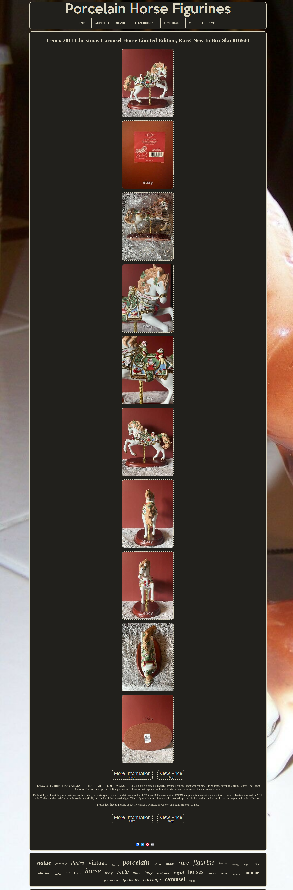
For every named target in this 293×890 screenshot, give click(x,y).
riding (192, 880)
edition (158, 864)
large (149, 872)
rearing (235, 864)
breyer (246, 864)
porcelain (136, 862)
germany (131, 879)
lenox (77, 873)
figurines (115, 865)
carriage (152, 879)
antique (252, 872)
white (123, 872)
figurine (204, 862)
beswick (212, 873)
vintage (97, 862)
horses (196, 871)
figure (223, 864)
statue (44, 862)
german (237, 874)
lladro (77, 863)
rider (256, 864)
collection (44, 873)
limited (224, 873)
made (170, 864)
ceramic (61, 864)
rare (183, 862)
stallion (58, 874)
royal (179, 872)
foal (68, 873)
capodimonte (110, 880)
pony (109, 873)
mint (136, 872)
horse (93, 871)
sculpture (163, 873)
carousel (175, 879)
